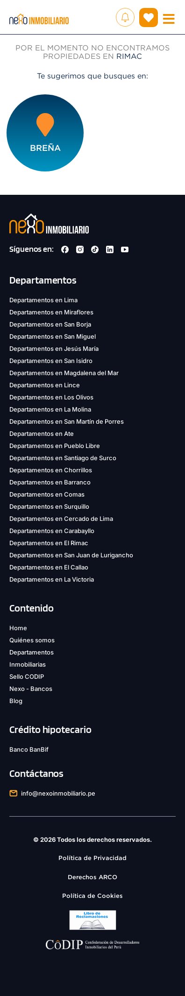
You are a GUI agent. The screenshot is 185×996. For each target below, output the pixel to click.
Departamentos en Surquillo (49, 506)
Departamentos (31, 652)
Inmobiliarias (27, 664)
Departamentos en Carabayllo (51, 530)
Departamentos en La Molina (50, 409)
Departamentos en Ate (41, 433)
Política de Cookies (92, 895)
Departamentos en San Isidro (50, 360)
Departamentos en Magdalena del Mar (64, 373)
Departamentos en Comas (47, 494)
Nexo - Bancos (30, 688)
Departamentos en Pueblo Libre (54, 445)
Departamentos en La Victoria (51, 579)
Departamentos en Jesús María (54, 348)
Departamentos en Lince (44, 385)
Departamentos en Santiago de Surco (62, 458)
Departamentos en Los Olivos (51, 397)
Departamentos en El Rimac (48, 543)
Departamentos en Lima (43, 300)
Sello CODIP (26, 676)
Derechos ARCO (92, 877)
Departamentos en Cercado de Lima (61, 518)
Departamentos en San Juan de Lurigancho (71, 555)
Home (18, 628)
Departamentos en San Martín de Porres (66, 421)
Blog (15, 700)
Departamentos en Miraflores (51, 312)
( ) (148, 18)
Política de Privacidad (92, 857)
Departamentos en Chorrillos (50, 470)
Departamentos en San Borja (50, 324)
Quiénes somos (32, 640)
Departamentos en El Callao (48, 567)
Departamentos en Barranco (50, 482)
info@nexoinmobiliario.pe (58, 793)
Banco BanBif (29, 749)
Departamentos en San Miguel (52, 336)
